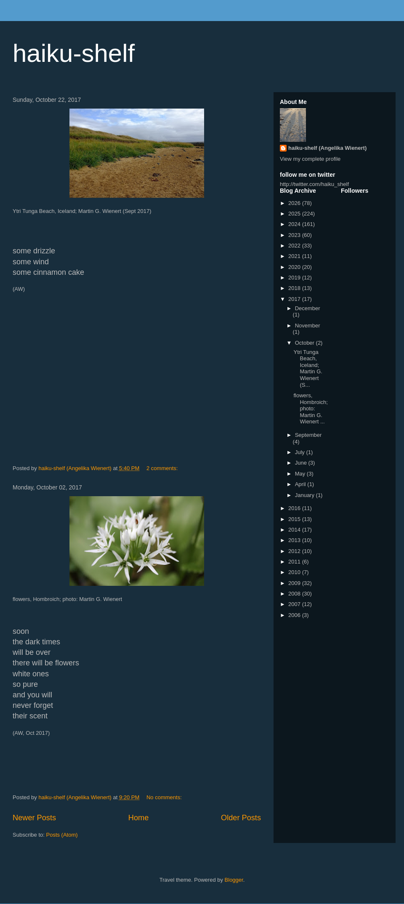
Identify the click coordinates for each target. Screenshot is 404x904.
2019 (295, 277)
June (301, 463)
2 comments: (162, 468)
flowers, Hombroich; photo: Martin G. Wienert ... (310, 408)
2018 (295, 288)
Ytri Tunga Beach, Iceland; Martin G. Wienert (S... (307, 368)
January (305, 495)
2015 (295, 519)
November (307, 325)
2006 (295, 615)
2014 (295, 529)
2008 (295, 593)
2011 (295, 561)
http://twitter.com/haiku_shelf (314, 184)
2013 (295, 540)
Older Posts (241, 818)
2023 (295, 235)
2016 (295, 508)
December (307, 308)
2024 (295, 224)
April (301, 484)
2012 (295, 551)
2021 (295, 256)
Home (138, 818)
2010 (295, 572)
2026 (295, 203)
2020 (295, 267)
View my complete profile (310, 159)
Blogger (234, 880)
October (305, 343)
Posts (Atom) (62, 835)
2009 (295, 583)
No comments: (164, 797)
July (300, 452)
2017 (295, 299)
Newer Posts (34, 818)
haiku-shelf (74, 53)
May (301, 474)
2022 (295, 245)
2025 (295, 213)
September (308, 435)
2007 (295, 604)
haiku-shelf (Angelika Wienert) (327, 148)
